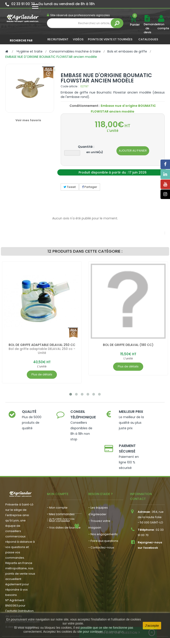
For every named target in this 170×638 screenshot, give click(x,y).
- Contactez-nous (101, 525)
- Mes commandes (61, 492)
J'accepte (152, 625)
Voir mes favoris (28, 120)
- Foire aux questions (103, 518)
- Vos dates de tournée (64, 505)
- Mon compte (57, 485)
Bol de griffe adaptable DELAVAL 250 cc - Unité (42, 351)
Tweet (70, 187)
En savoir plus (114, 631)
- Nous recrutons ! (60, 523)
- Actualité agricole (61, 516)
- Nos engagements (103, 511)
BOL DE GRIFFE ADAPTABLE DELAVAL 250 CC (42, 345)
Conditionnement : (85, 106)
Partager (89, 187)
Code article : (70, 86)
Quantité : (86, 147)
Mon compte (160, 26)
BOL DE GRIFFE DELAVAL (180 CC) (128, 345)
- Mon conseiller (58, 498)
